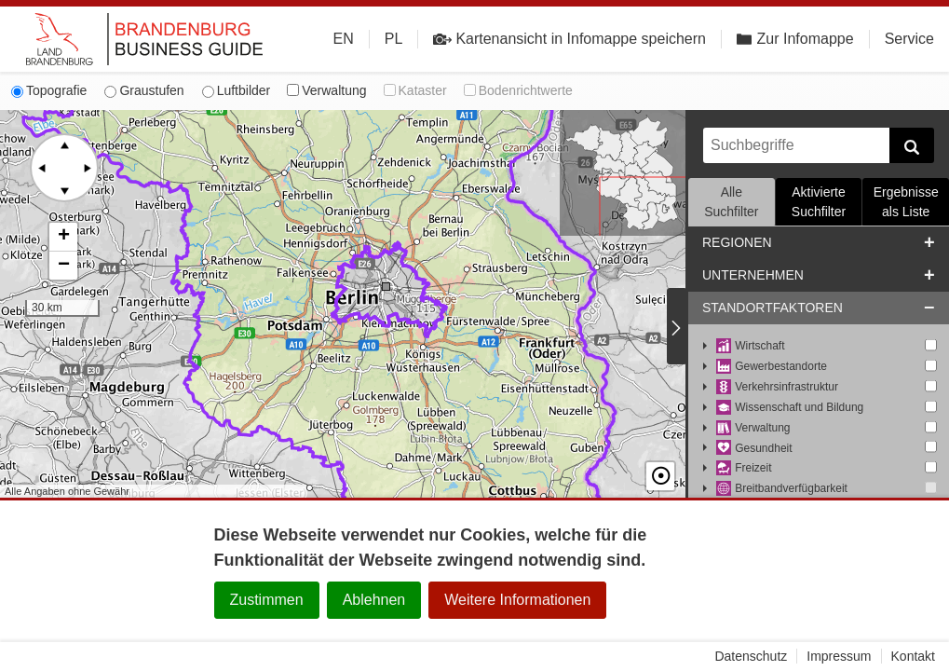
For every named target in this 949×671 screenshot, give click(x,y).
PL (394, 39)
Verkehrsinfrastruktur (777, 387)
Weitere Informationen (517, 600)
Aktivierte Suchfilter (819, 202)
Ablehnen (374, 600)
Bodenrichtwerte (518, 90)
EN (343, 39)
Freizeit (744, 468)
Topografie (49, 90)
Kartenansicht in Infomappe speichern (569, 39)
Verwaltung (326, 90)
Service (909, 39)
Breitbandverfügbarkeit (781, 489)
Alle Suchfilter (731, 202)
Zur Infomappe (795, 39)
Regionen (737, 242)
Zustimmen (267, 600)
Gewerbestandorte (771, 367)
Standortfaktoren (772, 307)
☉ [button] (660, 476)
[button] (63, 237)
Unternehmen (753, 274)
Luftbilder (236, 90)
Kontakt (913, 656)
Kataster (415, 90)
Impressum (839, 656)
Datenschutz (750, 656)
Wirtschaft (750, 346)
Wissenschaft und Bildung (789, 408)
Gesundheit (754, 449)
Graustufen (143, 90)
